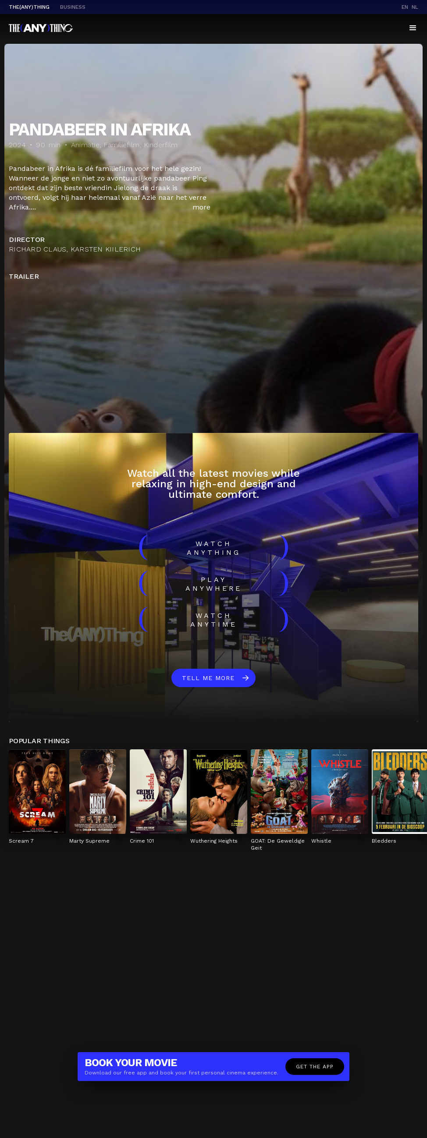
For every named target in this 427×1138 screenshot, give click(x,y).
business (72, 7)
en (405, 7)
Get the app (315, 1067)
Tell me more (208, 677)
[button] (413, 28)
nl (415, 7)
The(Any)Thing (29, 7)
